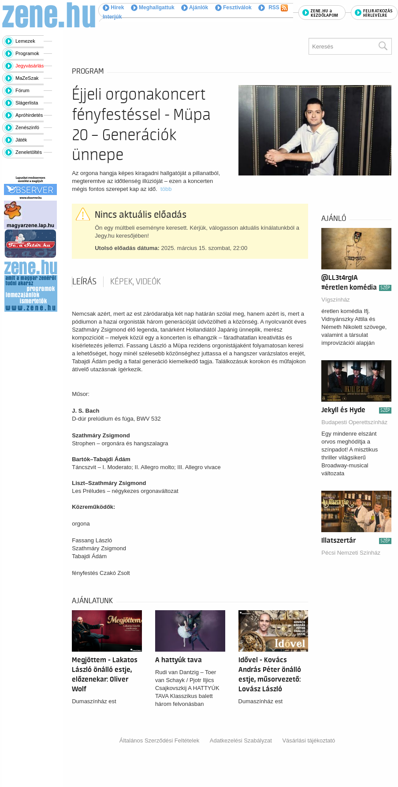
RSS (278, 7)
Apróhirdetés (29, 115)
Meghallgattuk (153, 7)
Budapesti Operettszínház (354, 422)
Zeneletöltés (28, 152)
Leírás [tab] (84, 282)
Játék (21, 139)
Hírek (113, 7)
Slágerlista (26, 102)
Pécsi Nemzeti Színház (350, 552)
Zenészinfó (27, 127)
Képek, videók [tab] (135, 282)
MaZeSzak (27, 78)
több (165, 189)
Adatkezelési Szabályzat (241, 740)
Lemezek (25, 41)
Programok (27, 53)
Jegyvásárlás (29, 65)
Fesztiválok (233, 7)
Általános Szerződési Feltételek (159, 740)
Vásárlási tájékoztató (308, 740)
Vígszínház (335, 299)
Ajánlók (194, 7)
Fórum (22, 90)
